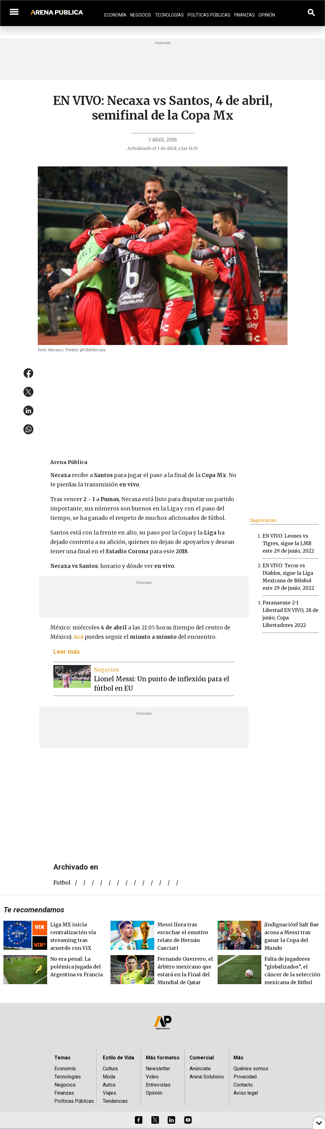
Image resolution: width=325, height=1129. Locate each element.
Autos (109, 1085)
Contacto (243, 1085)
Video (152, 1077)
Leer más (66, 651)
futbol (62, 882)
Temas (62, 1058)
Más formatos (163, 1058)
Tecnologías (169, 14)
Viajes (109, 1093)
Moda (109, 1077)
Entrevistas (158, 1085)
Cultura (110, 1069)
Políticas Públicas (209, 14)
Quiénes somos (251, 1069)
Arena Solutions (207, 1077)
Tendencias (115, 1101)
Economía (115, 14)
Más (239, 1058)
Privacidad (245, 1077)
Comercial (202, 1058)
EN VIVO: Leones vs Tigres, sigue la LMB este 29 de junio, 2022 (288, 543)
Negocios (140, 14)
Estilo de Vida (118, 1058)
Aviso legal (246, 1093)
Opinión (267, 14)
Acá (78, 637)
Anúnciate (200, 1069)
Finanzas (244, 14)
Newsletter (158, 1069)
